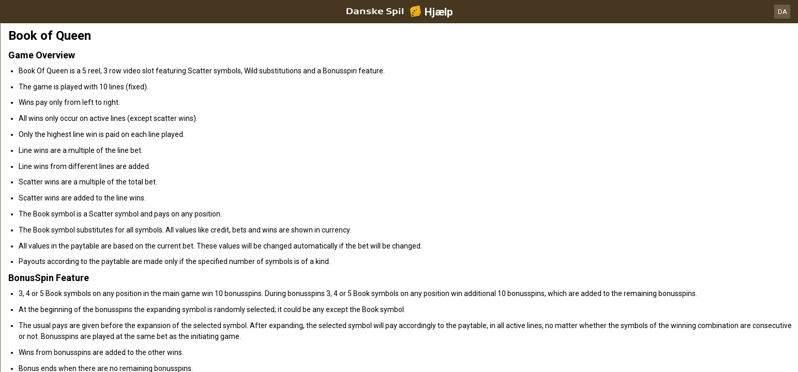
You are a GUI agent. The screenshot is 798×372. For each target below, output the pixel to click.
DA (782, 12)
